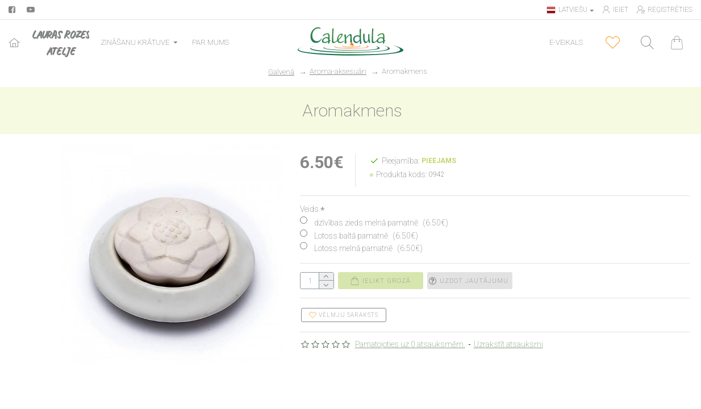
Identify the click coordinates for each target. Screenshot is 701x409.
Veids (309, 209)
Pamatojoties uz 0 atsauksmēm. (410, 344)
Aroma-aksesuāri (338, 71)
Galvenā (281, 72)
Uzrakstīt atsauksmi (508, 344)
